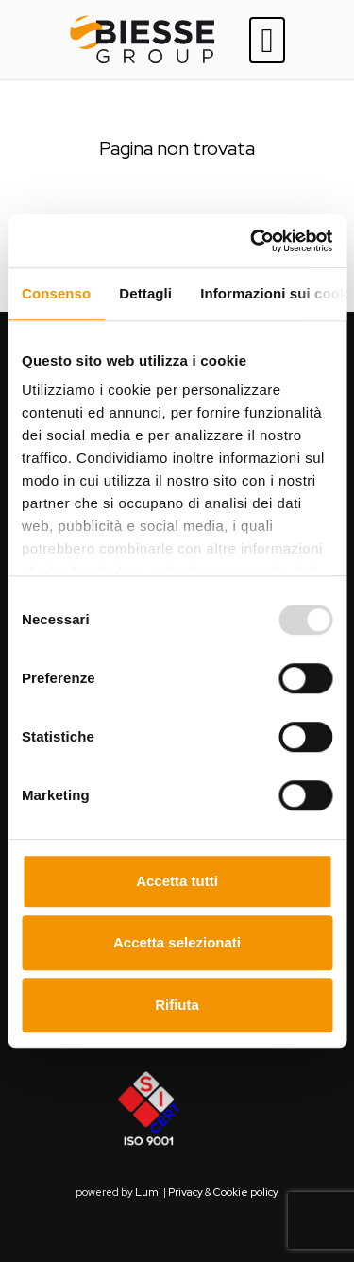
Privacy (185, 1192)
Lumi (148, 1192)
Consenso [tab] (56, 293)
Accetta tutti (177, 881)
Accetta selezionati (177, 942)
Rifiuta (177, 1005)
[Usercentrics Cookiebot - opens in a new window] (252, 241)
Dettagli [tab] (145, 293)
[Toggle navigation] (266, 40)
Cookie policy (245, 1192)
